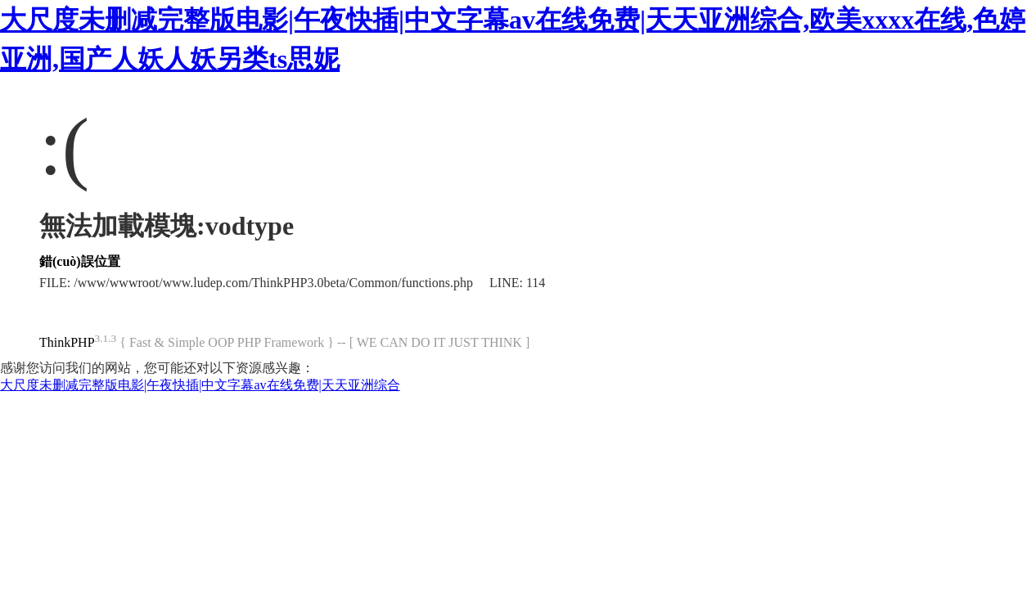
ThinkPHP (67, 342)
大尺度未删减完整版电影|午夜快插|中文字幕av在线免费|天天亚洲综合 (200, 385)
